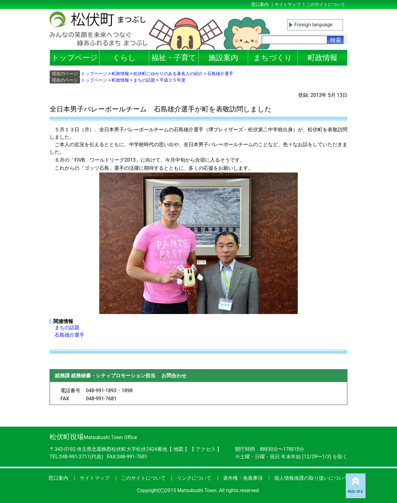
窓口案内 (260, 4)
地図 (178, 449)
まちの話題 (144, 80)
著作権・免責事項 (243, 478)
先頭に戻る (355, 491)
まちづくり (272, 57)
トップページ (74, 57)
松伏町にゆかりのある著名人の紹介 (168, 73)
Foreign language (313, 25)
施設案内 (223, 57)
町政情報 (322, 57)
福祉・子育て (173, 57)
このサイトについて (325, 4)
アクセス (206, 449)
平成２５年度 (172, 80)
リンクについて (194, 478)
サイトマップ (287, 4)
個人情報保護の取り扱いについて (311, 478)
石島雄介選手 (220, 73)
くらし (124, 57)
